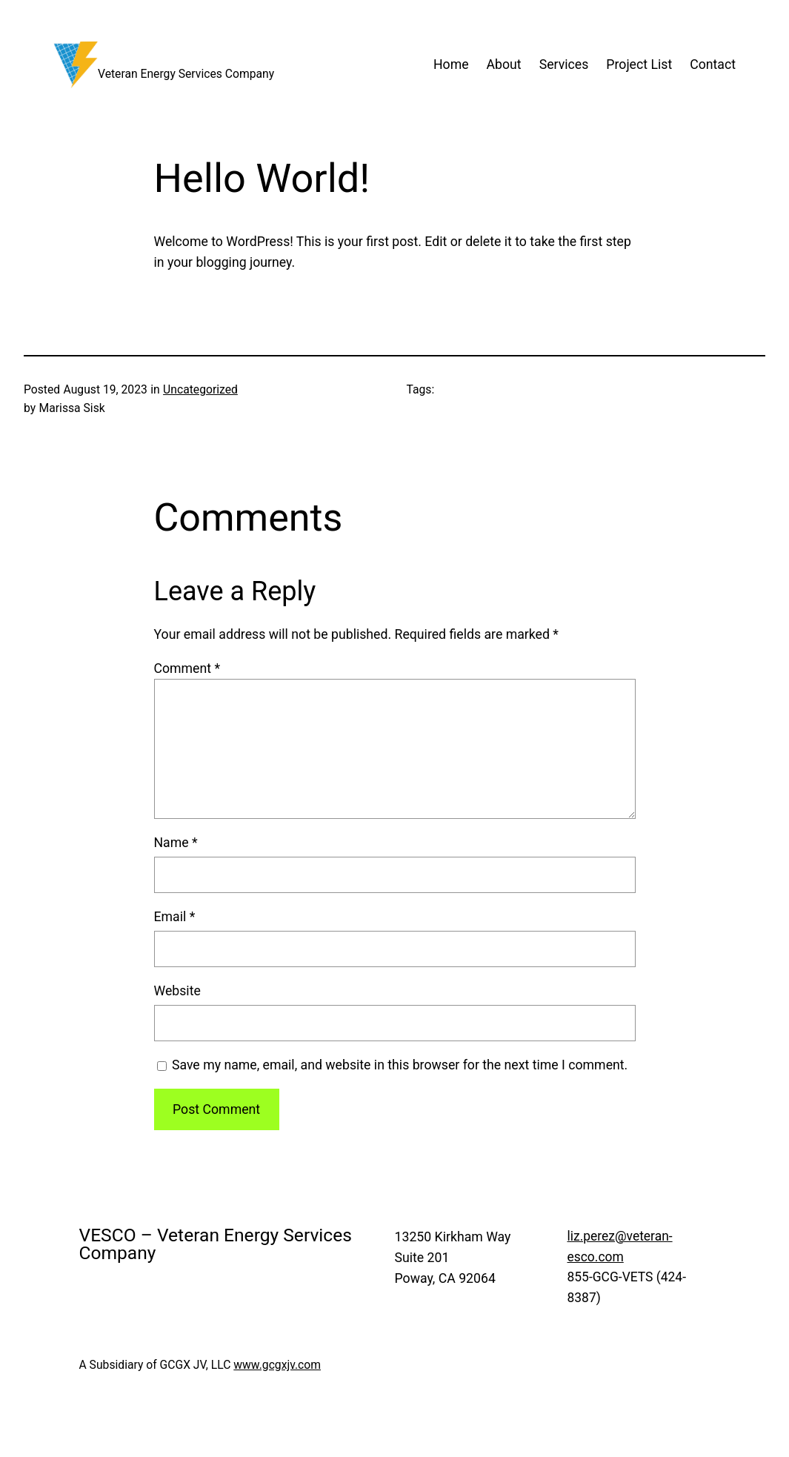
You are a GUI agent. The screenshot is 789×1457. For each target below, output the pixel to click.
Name (176, 842)
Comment (187, 668)
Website (177, 990)
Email (175, 916)
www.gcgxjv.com (277, 1365)
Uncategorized (200, 389)
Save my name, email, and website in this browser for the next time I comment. (399, 1065)
